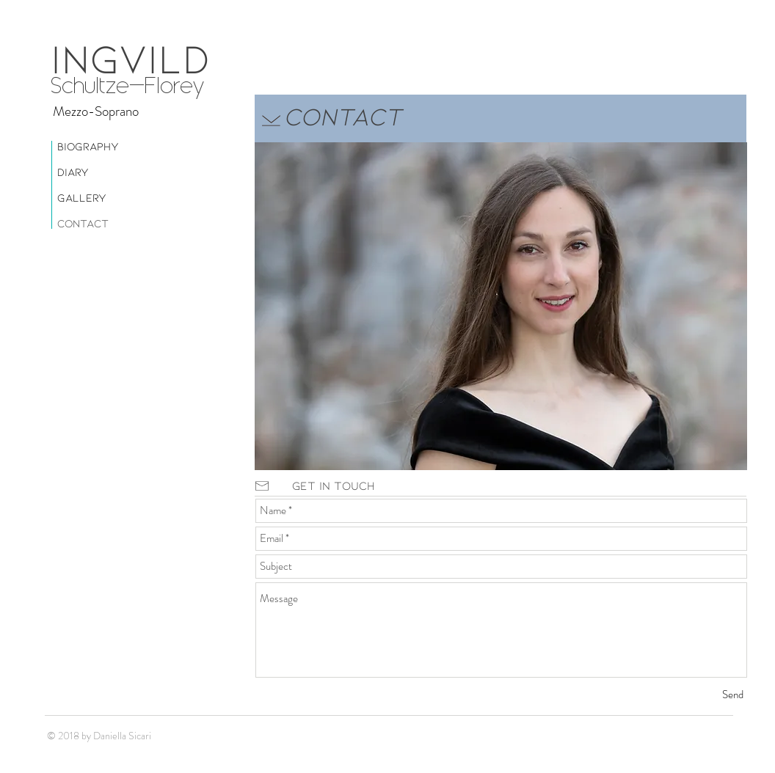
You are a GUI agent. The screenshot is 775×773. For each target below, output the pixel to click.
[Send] (732, 695)
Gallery (81, 197)
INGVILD (130, 56)
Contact (83, 223)
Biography (88, 146)
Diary (73, 171)
